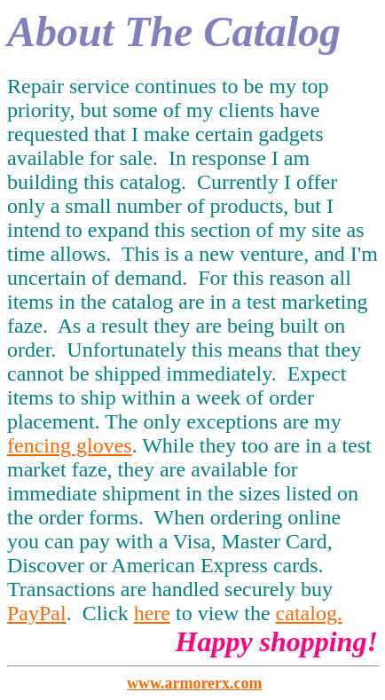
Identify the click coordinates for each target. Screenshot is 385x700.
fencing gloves (69, 445)
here (152, 613)
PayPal (37, 613)
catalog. (309, 613)
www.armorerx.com (195, 683)
